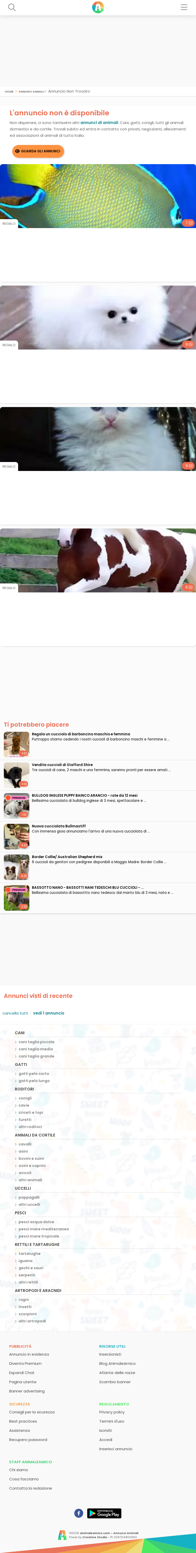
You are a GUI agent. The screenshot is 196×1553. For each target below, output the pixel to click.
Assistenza (19, 1430)
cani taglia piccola (36, 1041)
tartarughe (30, 1253)
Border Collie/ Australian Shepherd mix (67, 856)
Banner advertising (27, 1391)
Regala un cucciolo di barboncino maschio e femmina (81, 734)
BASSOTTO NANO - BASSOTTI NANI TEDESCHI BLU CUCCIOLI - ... (88, 887)
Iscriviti (105, 1430)
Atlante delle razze (117, 1372)
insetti (25, 1306)
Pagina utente (22, 1382)
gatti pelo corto (34, 1073)
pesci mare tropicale (39, 1236)
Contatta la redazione (30, 1488)
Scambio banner (115, 1382)
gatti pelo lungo (34, 1080)
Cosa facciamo (24, 1479)
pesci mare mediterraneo (44, 1229)
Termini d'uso (111, 1421)
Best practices (23, 1421)
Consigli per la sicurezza (32, 1412)
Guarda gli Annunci (40, 151)
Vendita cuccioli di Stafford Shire (62, 764)
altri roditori (30, 1126)
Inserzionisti (110, 1354)
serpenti (27, 1275)
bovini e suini (31, 1158)
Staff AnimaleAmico (30, 1462)
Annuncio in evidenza (29, 1354)
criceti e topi (31, 1112)
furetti (25, 1119)
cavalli (25, 1144)
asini (23, 1151)
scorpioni (28, 1313)
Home (9, 91)
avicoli (25, 1172)
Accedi (105, 1439)
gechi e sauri (31, 1267)
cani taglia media (36, 1049)
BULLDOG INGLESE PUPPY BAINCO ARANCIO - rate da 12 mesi (85, 795)
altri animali (30, 1180)
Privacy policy (112, 1412)
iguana (25, 1260)
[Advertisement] (98, 51)
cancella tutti (15, 1013)
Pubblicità (20, 1346)
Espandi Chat (21, 1372)
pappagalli (29, 1197)
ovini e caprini (32, 1165)
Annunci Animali (31, 91)
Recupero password (28, 1439)
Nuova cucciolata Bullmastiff (59, 826)
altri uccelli (29, 1204)
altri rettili (28, 1282)
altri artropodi (32, 1321)
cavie (24, 1105)
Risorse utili (112, 1346)
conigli (25, 1098)
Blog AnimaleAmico (117, 1363)
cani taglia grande (36, 1056)
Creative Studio (94, 1537)
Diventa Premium (25, 1363)
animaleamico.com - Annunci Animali (109, 1533)
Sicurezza (19, 1404)
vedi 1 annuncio (48, 1013)
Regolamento (114, 1404)
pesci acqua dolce (36, 1221)
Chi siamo (18, 1469)
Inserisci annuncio (115, 1448)
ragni (24, 1299)
